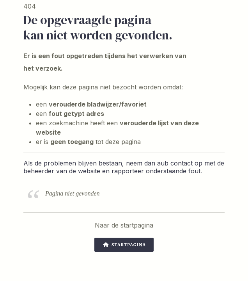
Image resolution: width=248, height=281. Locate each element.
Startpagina (124, 245)
